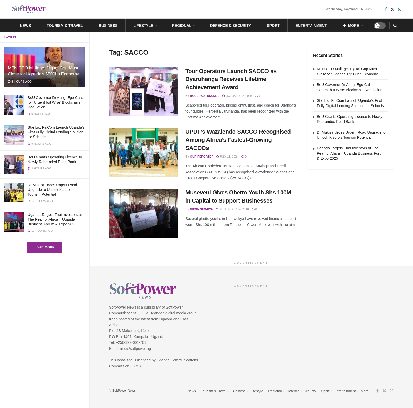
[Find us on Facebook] (377, 391)
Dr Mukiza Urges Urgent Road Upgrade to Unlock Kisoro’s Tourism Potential (52, 190)
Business (108, 25)
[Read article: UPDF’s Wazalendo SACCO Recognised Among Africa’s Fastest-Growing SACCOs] (143, 152)
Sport (273, 25)
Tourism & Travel (65, 25)
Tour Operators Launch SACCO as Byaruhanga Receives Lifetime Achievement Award (231, 79)
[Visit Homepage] (29, 9)
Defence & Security (230, 25)
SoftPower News (124, 390)
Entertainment (311, 25)
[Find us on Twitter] (384, 391)
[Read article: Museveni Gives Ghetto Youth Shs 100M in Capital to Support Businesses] (143, 213)
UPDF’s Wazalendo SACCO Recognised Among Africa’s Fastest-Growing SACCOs (238, 139)
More (351, 25)
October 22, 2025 (237, 95)
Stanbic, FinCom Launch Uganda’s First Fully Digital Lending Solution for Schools (56, 132)
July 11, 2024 (227, 156)
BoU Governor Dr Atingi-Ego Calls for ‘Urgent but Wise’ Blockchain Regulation (55, 102)
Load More (45, 247)
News (25, 25)
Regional (181, 25)
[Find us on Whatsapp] (392, 391)
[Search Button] (395, 25)
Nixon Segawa (201, 209)
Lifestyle (143, 25)
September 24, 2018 (232, 209)
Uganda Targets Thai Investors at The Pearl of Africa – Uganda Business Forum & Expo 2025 (55, 219)
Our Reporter (202, 156)
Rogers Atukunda (205, 95)
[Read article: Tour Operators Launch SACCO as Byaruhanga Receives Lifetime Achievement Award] (143, 91)
